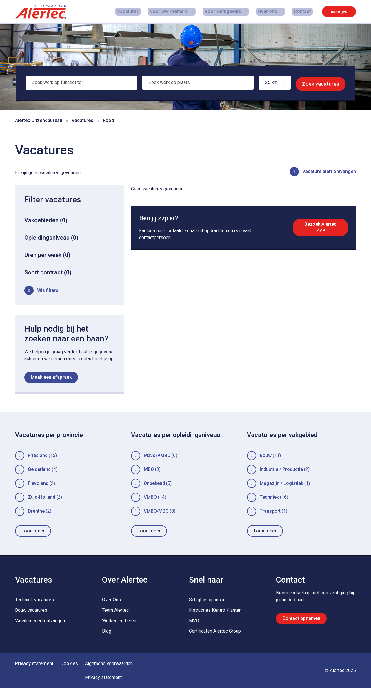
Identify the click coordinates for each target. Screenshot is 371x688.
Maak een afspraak (51, 377)
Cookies (69, 663)
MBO (149, 469)
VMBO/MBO (156, 511)
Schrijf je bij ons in (207, 600)
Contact (304, 11)
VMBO (150, 497)
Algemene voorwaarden (109, 663)
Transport (270, 511)
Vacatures (137, 11)
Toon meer (33, 531)
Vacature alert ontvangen (329, 171)
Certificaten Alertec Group (215, 631)
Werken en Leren (119, 620)
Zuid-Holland (41, 497)
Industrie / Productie (281, 469)
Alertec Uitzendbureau (38, 120)
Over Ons (111, 600)
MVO (194, 620)
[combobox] (81, 84)
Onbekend (154, 483)
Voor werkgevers (226, 11)
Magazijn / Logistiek (281, 483)
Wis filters (47, 290)
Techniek (269, 497)
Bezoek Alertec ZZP (319, 229)
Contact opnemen (301, 618)
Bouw (266, 455)
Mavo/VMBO (157, 455)
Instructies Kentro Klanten (215, 610)
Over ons (270, 11)
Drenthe (36, 511)
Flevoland (38, 483)
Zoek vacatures (320, 84)
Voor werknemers (173, 11)
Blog (106, 631)
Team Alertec (115, 610)
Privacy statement (34, 663)
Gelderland (39, 469)
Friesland (38, 455)
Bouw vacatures (31, 610)
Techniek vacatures (34, 600)
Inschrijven (339, 11)
